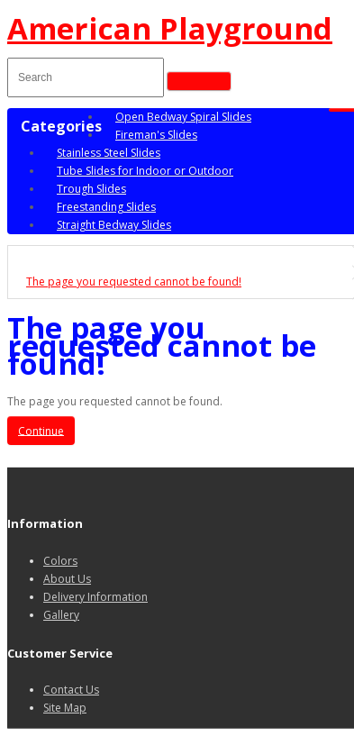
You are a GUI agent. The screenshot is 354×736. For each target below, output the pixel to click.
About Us (67, 578)
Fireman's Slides (156, 134)
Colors (60, 560)
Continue (41, 430)
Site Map (64, 707)
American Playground (169, 28)
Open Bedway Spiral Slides (183, 116)
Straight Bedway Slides (114, 224)
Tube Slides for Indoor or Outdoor (145, 170)
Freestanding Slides (106, 206)
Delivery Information (95, 596)
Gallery (61, 614)
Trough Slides (91, 188)
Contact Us (71, 689)
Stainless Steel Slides (108, 152)
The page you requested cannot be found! (133, 281)
